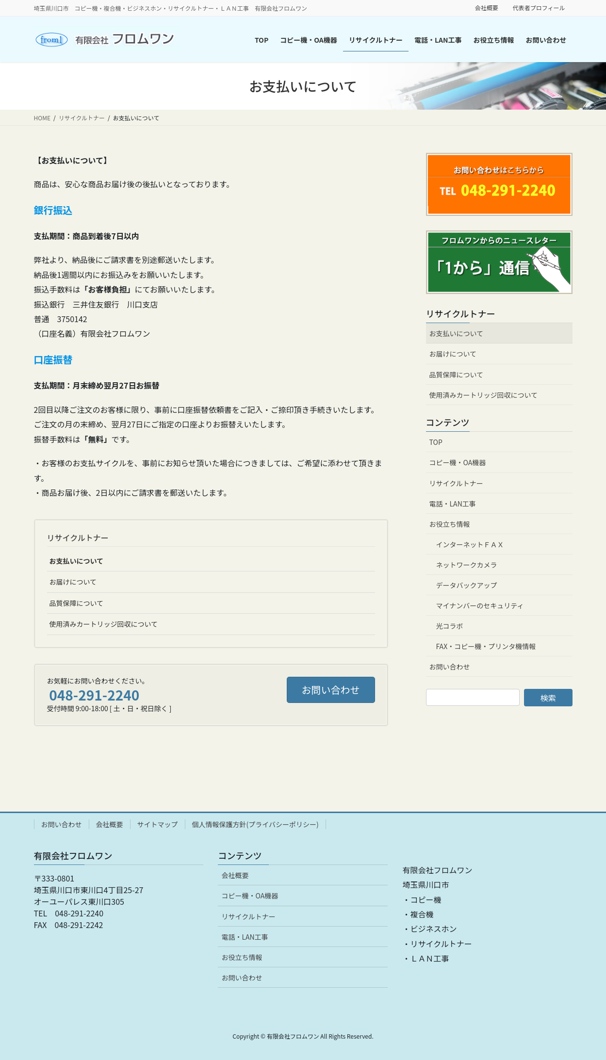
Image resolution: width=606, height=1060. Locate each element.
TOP (435, 442)
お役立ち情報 (449, 524)
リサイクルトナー (78, 537)
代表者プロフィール (539, 8)
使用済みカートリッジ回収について (103, 624)
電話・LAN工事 (452, 503)
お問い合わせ (449, 666)
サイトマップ (157, 824)
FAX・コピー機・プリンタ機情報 (486, 646)
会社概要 (486, 8)
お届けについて (73, 582)
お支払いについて (76, 561)
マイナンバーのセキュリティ (480, 605)
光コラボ (449, 626)
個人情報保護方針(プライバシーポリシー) (255, 824)
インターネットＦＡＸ (470, 544)
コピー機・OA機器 (457, 462)
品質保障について (76, 603)
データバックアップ (466, 585)
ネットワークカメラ (466, 565)
